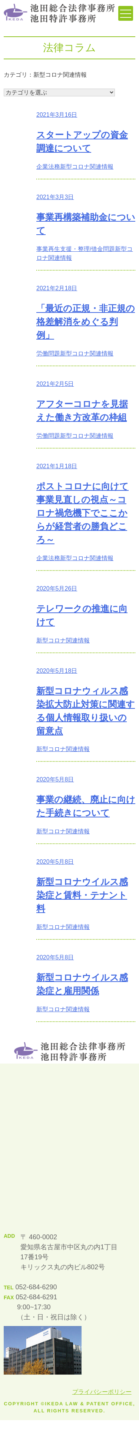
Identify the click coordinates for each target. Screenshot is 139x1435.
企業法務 (48, 166)
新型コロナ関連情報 (86, 166)
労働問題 (48, 353)
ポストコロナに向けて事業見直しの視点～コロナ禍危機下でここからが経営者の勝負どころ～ (82, 513)
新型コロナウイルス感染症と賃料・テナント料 (82, 895)
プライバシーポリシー (102, 1392)
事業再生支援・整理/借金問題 (75, 249)
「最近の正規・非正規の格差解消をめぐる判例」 (85, 321)
